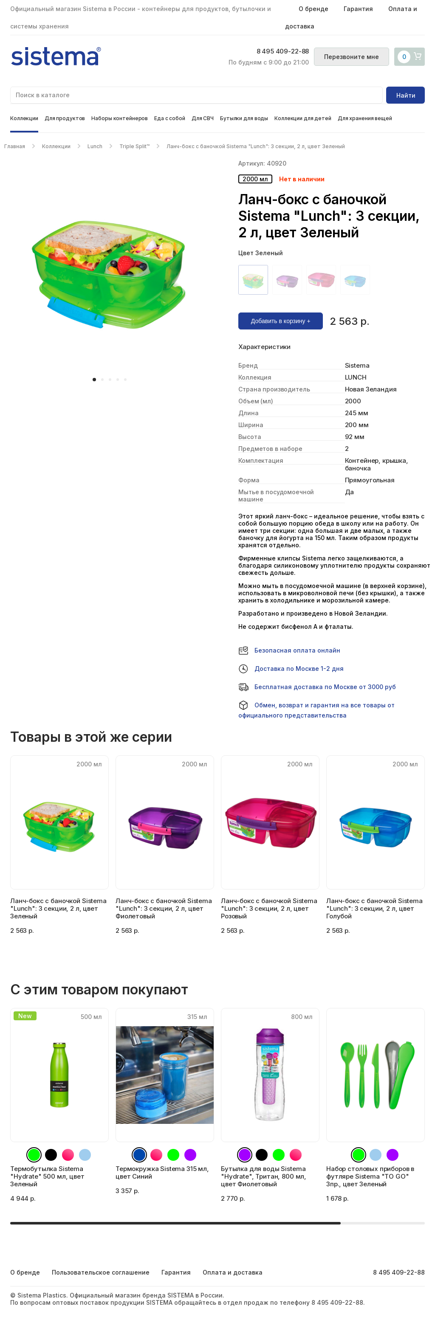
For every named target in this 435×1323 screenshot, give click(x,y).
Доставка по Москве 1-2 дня (291, 669)
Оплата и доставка (233, 1272)
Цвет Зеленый (260, 252)
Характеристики (264, 347)
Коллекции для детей (302, 118)
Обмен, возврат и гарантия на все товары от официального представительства (316, 709)
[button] (94, 379)
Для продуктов (65, 118)
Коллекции (24, 118)
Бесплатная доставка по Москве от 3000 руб (317, 687)
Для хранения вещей (365, 118)
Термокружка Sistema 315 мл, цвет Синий (162, 1172)
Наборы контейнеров (119, 118)
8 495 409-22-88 (281, 52)
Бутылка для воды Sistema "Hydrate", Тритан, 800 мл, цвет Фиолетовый (263, 1176)
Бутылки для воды (244, 118)
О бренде (313, 8)
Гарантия (358, 8)
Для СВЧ (203, 118)
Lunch (95, 146)
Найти (405, 95)
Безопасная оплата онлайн (289, 650)
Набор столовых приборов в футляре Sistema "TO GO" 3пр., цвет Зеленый (370, 1176)
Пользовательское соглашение (101, 1272)
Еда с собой (169, 118)
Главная (14, 146)
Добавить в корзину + (281, 321)
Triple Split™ (134, 146)
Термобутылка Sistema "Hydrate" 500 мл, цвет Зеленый (47, 1176)
